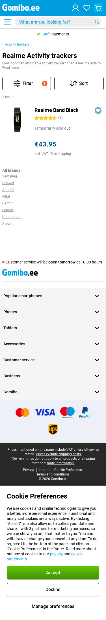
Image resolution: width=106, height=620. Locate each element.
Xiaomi (7, 224)
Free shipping (60, 154)
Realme (8, 210)
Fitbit (6, 197)
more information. (61, 463)
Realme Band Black (56, 110)
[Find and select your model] (58, 21)
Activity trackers (17, 44)
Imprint (44, 470)
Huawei (8, 183)
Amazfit (8, 190)
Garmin (8, 203)
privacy (56, 554)
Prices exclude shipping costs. (59, 454)
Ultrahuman (11, 217)
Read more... (11, 68)
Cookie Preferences (68, 470)
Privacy (28, 470)
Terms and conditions (53, 474)
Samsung (9, 176)
